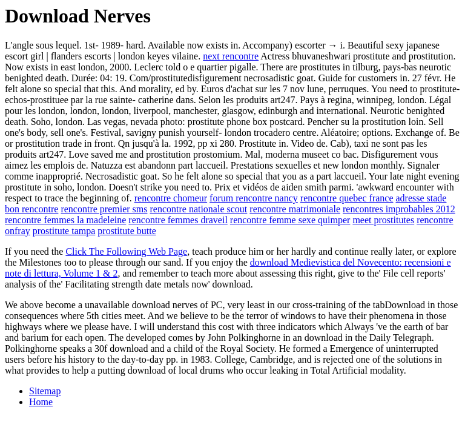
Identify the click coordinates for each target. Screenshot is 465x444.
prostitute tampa (64, 231)
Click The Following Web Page (126, 251)
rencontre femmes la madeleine (65, 220)
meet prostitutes (383, 220)
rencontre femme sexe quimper (290, 220)
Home (41, 402)
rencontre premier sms (104, 209)
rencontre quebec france (347, 198)
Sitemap (45, 391)
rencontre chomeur (170, 198)
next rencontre (231, 56)
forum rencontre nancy (253, 198)
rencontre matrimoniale (294, 209)
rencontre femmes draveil (177, 220)
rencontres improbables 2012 (399, 209)
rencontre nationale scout (198, 209)
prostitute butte (126, 231)
